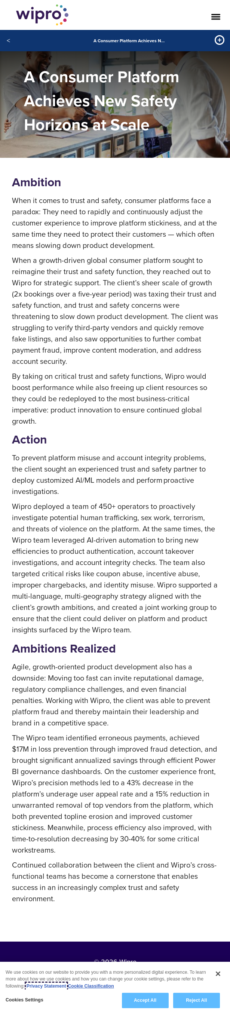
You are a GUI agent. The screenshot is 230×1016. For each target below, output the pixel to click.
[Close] (218, 974)
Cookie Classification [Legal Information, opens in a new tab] (91, 986)
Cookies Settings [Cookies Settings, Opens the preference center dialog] (24, 1000)
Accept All (145, 1000)
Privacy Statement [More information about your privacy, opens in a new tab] (46, 986)
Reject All (196, 1000)
